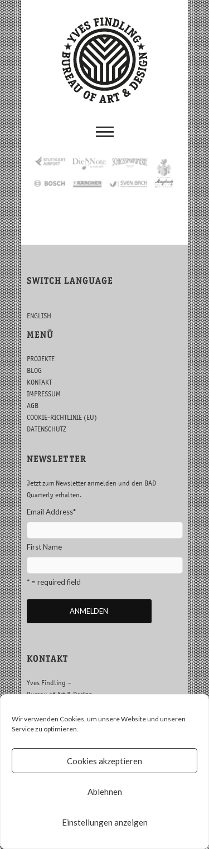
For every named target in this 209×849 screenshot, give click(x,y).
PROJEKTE (41, 359)
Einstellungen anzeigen (105, 822)
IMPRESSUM (44, 394)
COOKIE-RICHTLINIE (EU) (62, 417)
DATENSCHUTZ (46, 429)
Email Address (51, 511)
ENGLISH (39, 316)
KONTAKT (39, 382)
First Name (44, 546)
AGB (32, 405)
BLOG (34, 370)
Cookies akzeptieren (104, 761)
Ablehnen (105, 792)
